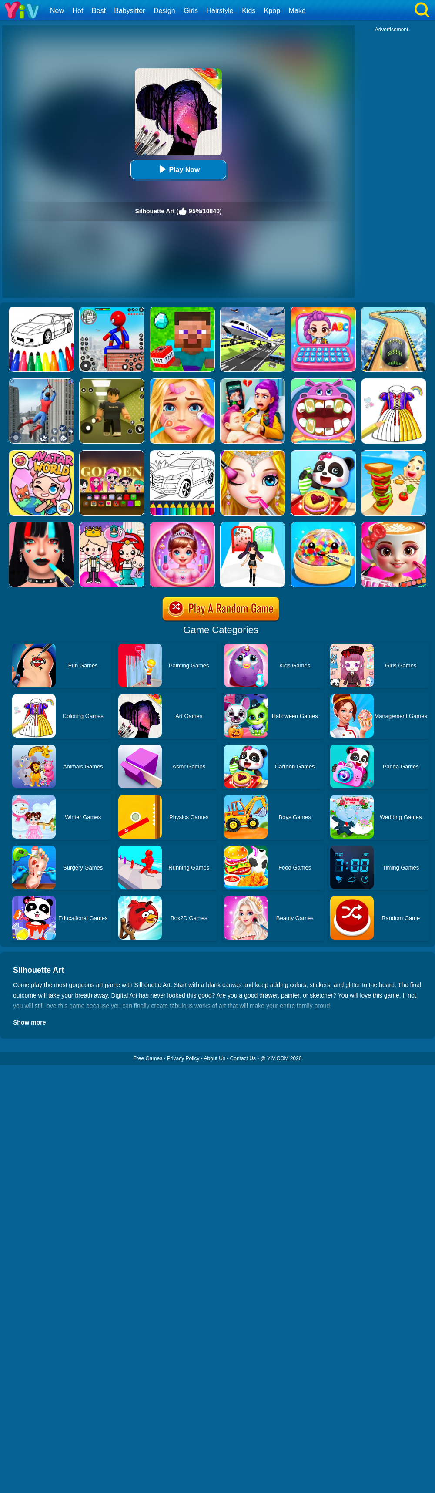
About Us (214, 1058)
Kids (248, 10)
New (57, 10)
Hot (77, 10)
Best (99, 10)
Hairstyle (220, 10)
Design (164, 10)
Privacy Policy (183, 1058)
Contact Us (243, 1058)
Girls (191, 10)
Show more (29, 1022)
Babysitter (129, 10)
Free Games (147, 1058)
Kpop (272, 10)
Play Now (178, 169)
